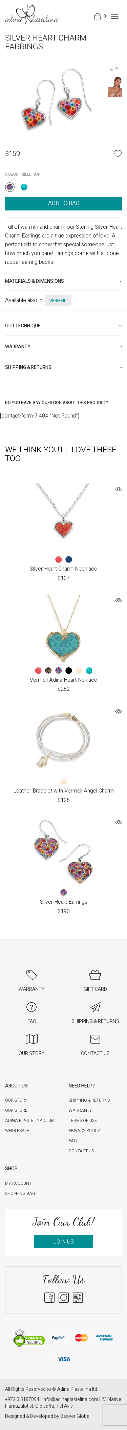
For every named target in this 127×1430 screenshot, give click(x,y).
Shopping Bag (20, 1193)
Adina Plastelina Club (29, 1121)
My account (18, 1183)
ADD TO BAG (63, 203)
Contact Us (81, 1151)
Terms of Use (83, 1121)
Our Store (16, 1110)
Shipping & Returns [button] (28, 367)
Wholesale (17, 1131)
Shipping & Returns (89, 1100)
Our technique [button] (23, 325)
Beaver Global (75, 1416)
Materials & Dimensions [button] (34, 281)
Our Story (16, 1100)
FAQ (73, 1141)
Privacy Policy (84, 1131)
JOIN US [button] (64, 1242)
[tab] (63, 281)
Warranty (80, 1110)
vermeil (57, 301)
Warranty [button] (17, 346)
